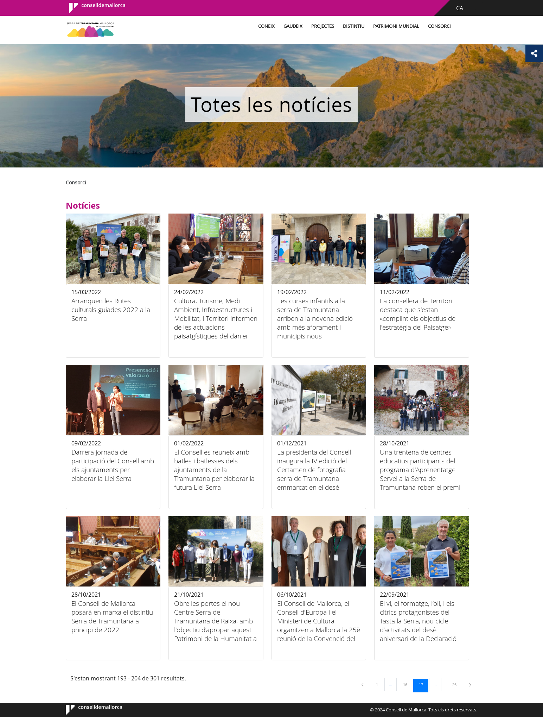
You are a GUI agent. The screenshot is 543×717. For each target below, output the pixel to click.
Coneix (266, 26)
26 (457, 684)
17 (423, 684)
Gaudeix (292, 26)
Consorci (439, 26)
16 (408, 684)
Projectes (322, 26)
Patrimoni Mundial (396, 26)
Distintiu (353, 26)
